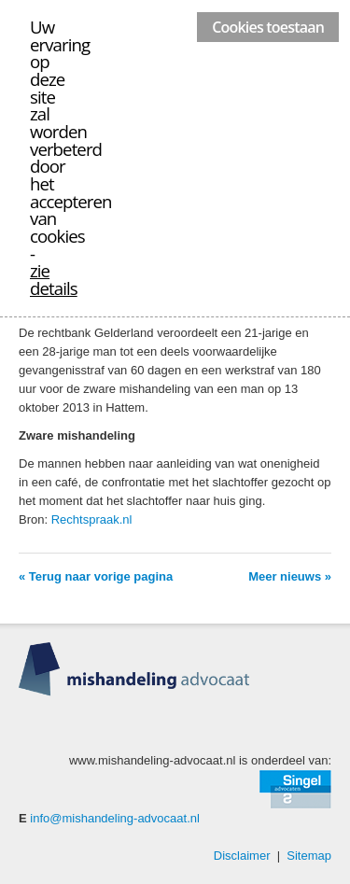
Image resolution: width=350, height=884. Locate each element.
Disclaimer (242, 856)
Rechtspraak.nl (92, 519)
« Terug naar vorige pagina (96, 576)
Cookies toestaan (268, 27)
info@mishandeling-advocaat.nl (115, 818)
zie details (53, 279)
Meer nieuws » (289, 576)
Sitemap (309, 856)
